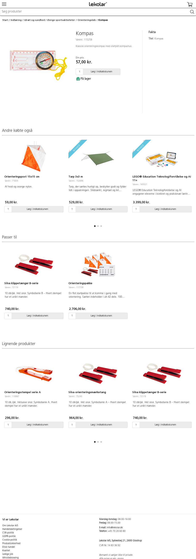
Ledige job (7, 554)
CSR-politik (8, 533)
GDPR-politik (9, 536)
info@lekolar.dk (115, 528)
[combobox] (98, 12)
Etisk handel (8, 547)
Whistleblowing (10, 558)
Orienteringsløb (87, 20)
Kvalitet (6, 550)
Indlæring (16, 20)
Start (5, 20)
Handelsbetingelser (12, 529)
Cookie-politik (9, 540)
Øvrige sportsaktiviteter (61, 20)
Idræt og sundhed (34, 20)
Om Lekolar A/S (10, 526)
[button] (95, 226)
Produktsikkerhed (11, 543)
